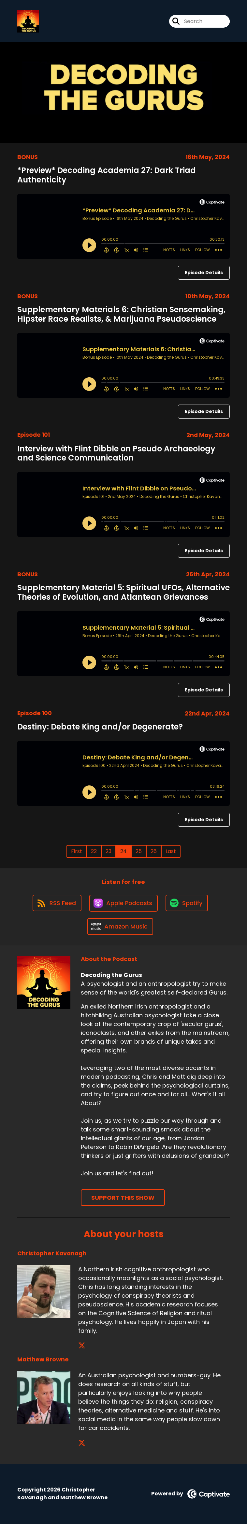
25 (139, 851)
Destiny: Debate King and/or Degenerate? (100, 726)
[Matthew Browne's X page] (81, 1443)
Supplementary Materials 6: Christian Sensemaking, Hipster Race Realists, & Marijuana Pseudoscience (121, 314)
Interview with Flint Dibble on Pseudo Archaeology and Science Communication (116, 453)
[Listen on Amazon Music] (120, 926)
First (76, 851)
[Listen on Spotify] (187, 903)
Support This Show (122, 1198)
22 (94, 851)
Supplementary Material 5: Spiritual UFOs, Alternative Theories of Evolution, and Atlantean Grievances (123, 592)
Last (171, 851)
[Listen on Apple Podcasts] (123, 903)
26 (154, 851)
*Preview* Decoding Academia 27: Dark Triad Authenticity (106, 175)
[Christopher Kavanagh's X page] (81, 1346)
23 (108, 851)
